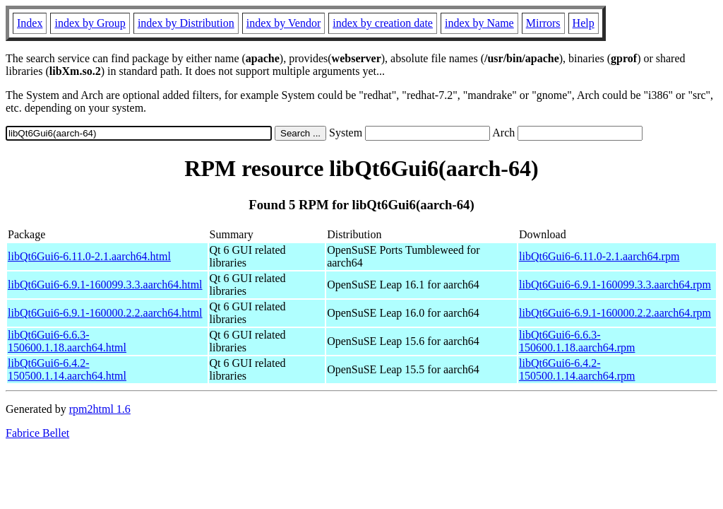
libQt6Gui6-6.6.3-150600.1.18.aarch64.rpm (577, 341)
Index (29, 23)
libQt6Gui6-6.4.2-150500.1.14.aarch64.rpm (577, 369)
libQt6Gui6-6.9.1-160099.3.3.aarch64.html (105, 285)
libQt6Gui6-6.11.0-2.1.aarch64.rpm (599, 256)
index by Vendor (283, 23)
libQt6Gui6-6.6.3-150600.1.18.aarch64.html (67, 341)
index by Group (89, 23)
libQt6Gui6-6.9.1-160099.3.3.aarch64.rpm (615, 285)
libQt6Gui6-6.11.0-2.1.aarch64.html (89, 256)
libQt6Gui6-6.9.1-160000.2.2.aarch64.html (105, 313)
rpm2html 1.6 (100, 409)
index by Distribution (186, 23)
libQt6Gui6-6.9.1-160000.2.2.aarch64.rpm (615, 313)
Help (583, 23)
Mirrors (543, 23)
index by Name (479, 23)
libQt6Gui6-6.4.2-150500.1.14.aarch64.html (67, 369)
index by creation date (383, 23)
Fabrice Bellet (37, 433)
